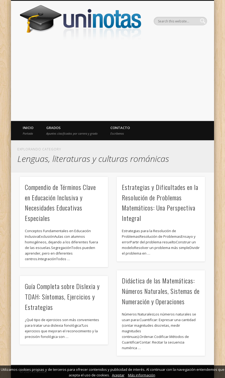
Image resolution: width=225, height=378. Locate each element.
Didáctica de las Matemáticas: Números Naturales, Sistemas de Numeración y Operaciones (161, 291)
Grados (72, 130)
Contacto (120, 130)
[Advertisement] (112, 81)
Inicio (28, 130)
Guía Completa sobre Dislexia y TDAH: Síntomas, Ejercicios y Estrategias (62, 296)
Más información (141, 375)
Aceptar (118, 375)
